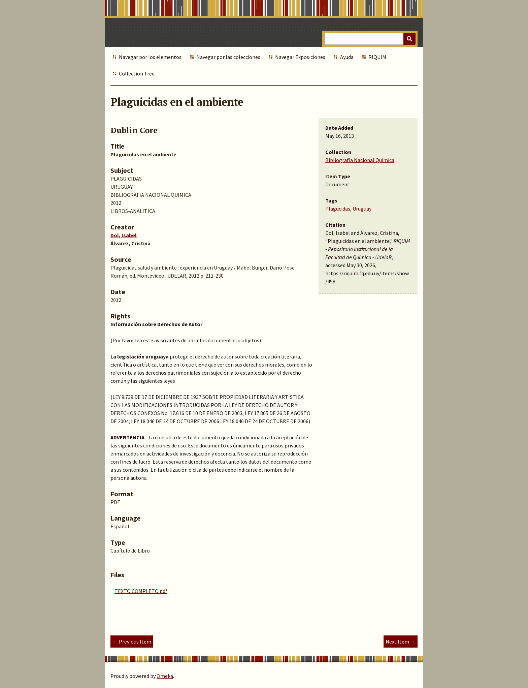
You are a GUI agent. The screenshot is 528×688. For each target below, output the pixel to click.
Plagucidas (337, 208)
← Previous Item (131, 641)
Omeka (165, 676)
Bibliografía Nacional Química (359, 160)
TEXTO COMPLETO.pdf (140, 591)
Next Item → (401, 641)
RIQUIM (377, 57)
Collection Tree (137, 73)
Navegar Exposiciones (300, 57)
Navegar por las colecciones (228, 57)
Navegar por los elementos (150, 57)
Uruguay (362, 208)
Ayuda (347, 57)
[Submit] (409, 39)
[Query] (370, 39)
